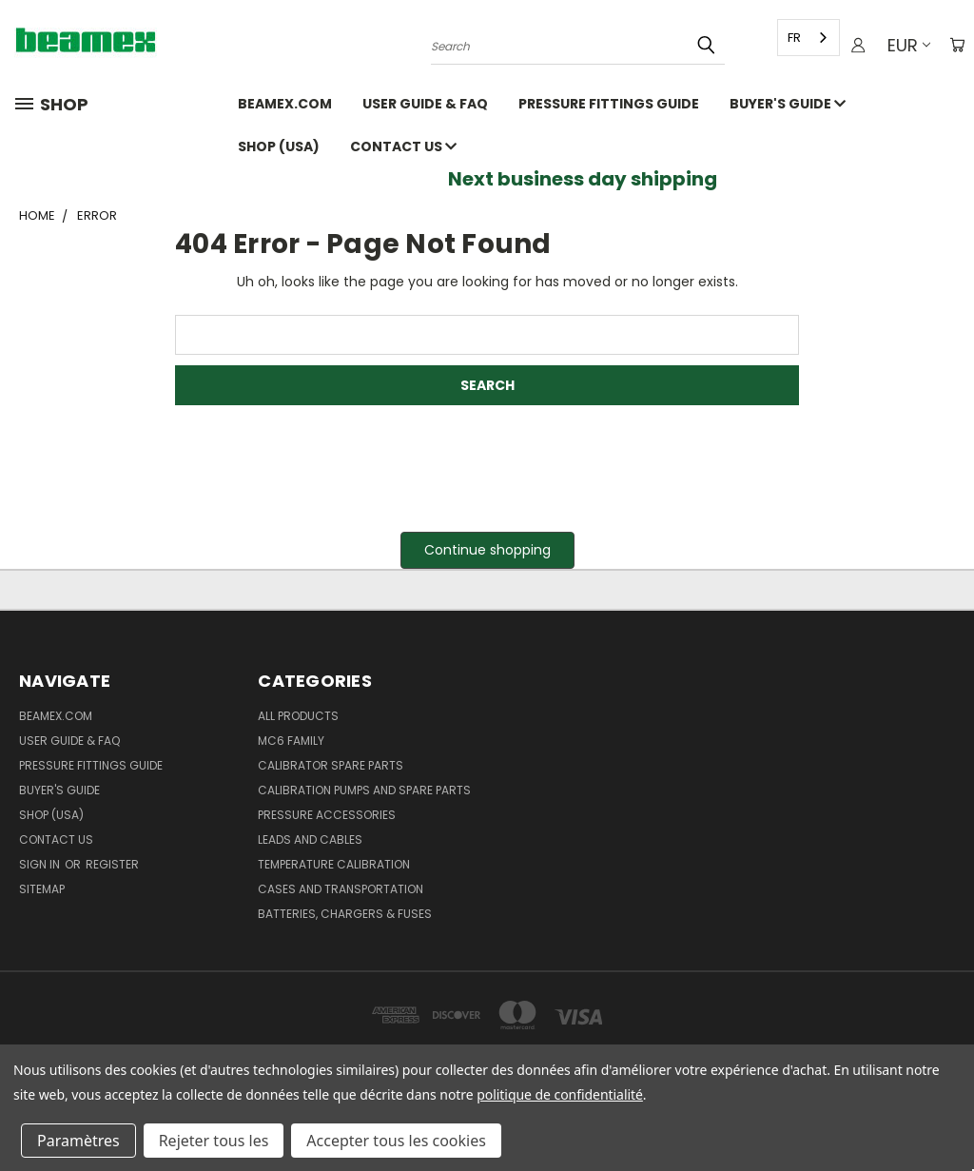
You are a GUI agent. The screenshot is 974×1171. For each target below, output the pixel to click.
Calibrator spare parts (330, 765)
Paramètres (78, 1140)
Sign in (41, 864)
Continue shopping (487, 549)
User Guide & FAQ (425, 103)
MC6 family (291, 740)
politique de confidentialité (560, 1094)
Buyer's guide (788, 103)
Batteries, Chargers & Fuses (345, 914)
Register (112, 864)
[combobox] (804, 37)
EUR (905, 45)
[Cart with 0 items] (954, 45)
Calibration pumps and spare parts (364, 790)
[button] (487, 550)
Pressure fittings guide (608, 103)
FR (790, 38)
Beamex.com (285, 103)
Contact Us (403, 146)
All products (298, 716)
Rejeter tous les (214, 1140)
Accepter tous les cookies (396, 1140)
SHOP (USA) (279, 146)
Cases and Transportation (340, 889)
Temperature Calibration (334, 864)
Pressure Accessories (327, 815)
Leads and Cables (310, 839)
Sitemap (42, 889)
